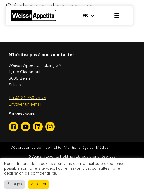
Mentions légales (78, 148)
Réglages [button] (14, 184)
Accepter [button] (38, 184)
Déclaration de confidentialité (36, 148)
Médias (102, 148)
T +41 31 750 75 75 (27, 98)
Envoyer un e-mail (25, 104)
